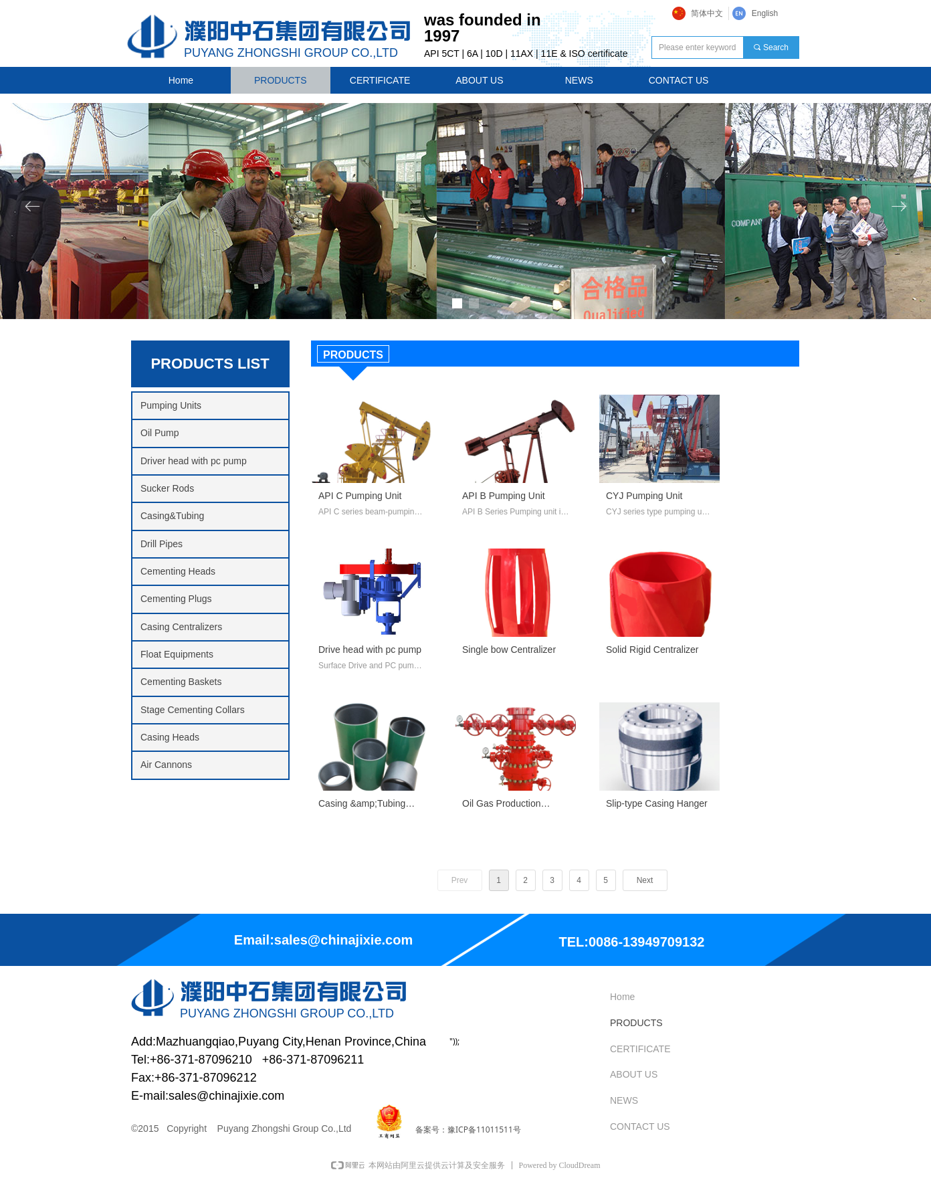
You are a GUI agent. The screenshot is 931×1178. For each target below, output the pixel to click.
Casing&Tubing (172, 515)
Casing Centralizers (181, 626)
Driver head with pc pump (193, 461)
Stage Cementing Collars (192, 709)
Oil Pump (159, 432)
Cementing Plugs (176, 598)
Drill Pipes (161, 543)
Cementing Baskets (180, 681)
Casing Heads (169, 737)
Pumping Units (170, 405)
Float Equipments (176, 654)
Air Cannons (166, 764)
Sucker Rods (167, 488)
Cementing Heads (177, 571)
